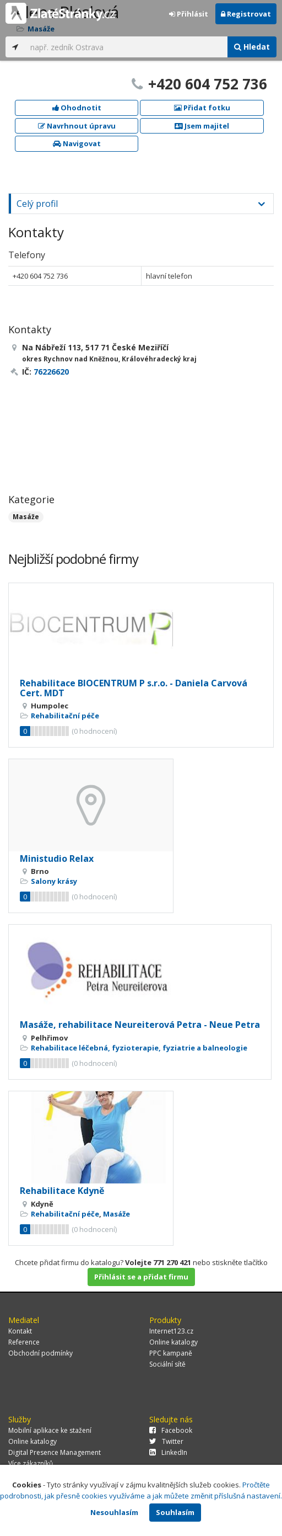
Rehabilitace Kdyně (62, 1191)
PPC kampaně (170, 1353)
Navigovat (77, 143)
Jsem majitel (202, 126)
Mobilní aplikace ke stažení (49, 1430)
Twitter (166, 1441)
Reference (24, 1342)
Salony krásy (54, 881)
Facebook (170, 1430)
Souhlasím (175, 1512)
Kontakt (20, 1331)
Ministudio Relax (57, 858)
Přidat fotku (202, 108)
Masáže (26, 516)
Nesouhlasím (114, 1512)
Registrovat (246, 14)
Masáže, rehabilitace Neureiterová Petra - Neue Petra (140, 1024)
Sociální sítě (167, 1364)
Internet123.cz (171, 1331)
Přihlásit (188, 14)
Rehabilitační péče (65, 716)
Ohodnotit (76, 108)
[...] (126, 46)
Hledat (252, 46)
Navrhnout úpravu (77, 126)
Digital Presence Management (54, 1452)
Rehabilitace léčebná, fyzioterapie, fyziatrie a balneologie (139, 1048)
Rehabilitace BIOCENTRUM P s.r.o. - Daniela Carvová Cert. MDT (133, 688)
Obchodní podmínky (40, 1353)
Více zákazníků (30, 1463)
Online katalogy (173, 1342)
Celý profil (37, 204)
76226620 (51, 371)
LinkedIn (168, 1452)
